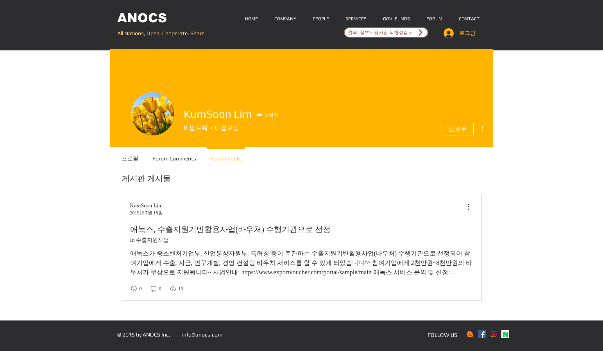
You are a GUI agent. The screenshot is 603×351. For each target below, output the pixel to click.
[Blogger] (470, 334)
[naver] (505, 334)
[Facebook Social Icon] (482, 334)
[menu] (468, 207)
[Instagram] (493, 334)
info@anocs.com (202, 334)
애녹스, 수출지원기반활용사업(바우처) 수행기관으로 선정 (230, 229)
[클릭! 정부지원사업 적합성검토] (386, 32)
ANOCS (142, 18)
